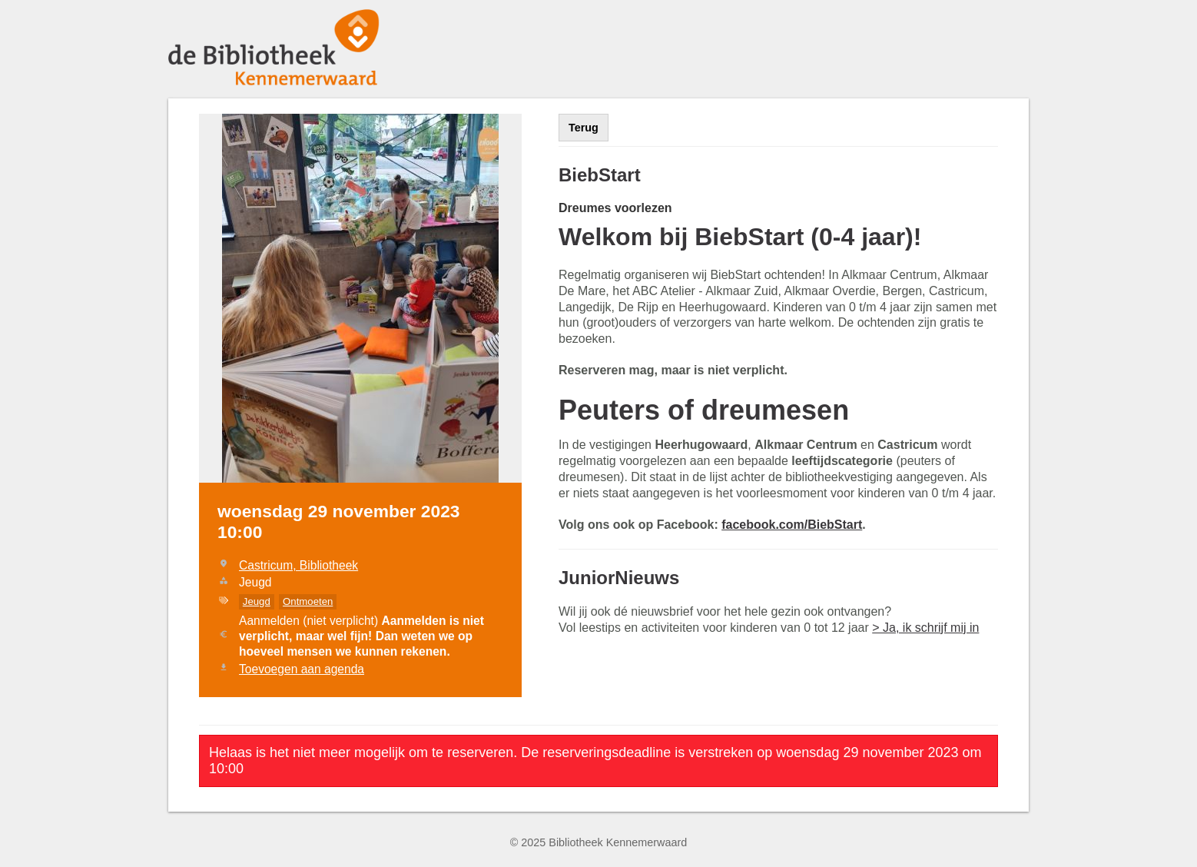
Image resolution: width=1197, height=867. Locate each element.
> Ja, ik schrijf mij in (925, 627)
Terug (583, 127)
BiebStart (600, 174)
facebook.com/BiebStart (791, 524)
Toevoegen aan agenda (301, 669)
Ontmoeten (308, 601)
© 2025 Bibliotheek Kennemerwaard (599, 842)
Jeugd (256, 601)
